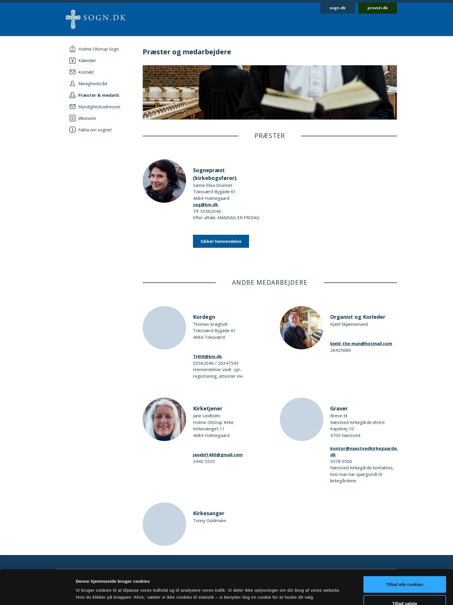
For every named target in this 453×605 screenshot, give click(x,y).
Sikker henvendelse (221, 241)
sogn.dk (338, 7)
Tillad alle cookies (404, 551)
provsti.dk (377, 7)
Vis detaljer (300, 583)
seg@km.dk (205, 204)
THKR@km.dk (207, 356)
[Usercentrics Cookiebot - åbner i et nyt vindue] (37, 593)
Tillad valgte (404, 570)
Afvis (405, 589)
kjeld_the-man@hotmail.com (361, 343)
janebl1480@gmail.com (218, 454)
